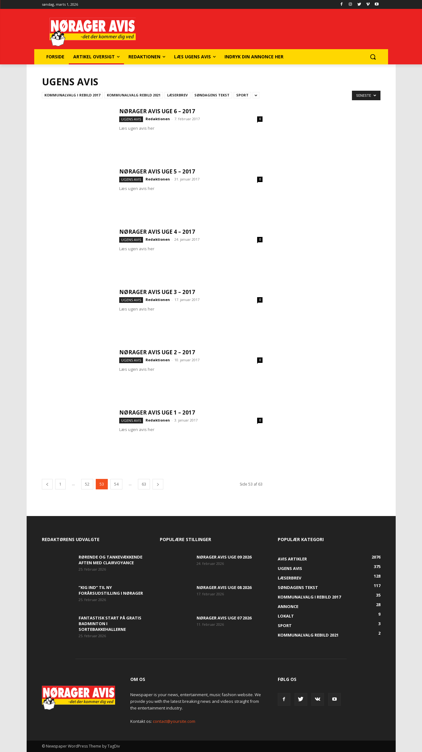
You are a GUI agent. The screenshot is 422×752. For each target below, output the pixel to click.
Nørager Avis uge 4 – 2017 (157, 231)
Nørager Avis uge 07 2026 (224, 618)
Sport (242, 95)
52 (87, 484)
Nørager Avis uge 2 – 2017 (157, 352)
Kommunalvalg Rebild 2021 (133, 95)
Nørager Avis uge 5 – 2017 (157, 171)
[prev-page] (47, 484)
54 (116, 484)
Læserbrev (177, 95)
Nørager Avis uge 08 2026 (224, 587)
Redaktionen (158, 118)
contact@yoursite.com (174, 721)
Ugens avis (131, 119)
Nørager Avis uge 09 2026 (224, 557)
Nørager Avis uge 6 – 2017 (157, 111)
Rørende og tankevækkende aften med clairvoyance (110, 560)
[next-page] (158, 484)
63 (144, 484)
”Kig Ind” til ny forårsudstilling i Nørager (111, 590)
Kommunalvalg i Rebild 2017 (72, 95)
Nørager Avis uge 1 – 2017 (157, 412)
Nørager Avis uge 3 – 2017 (157, 292)
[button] (372, 56)
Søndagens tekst (212, 95)
